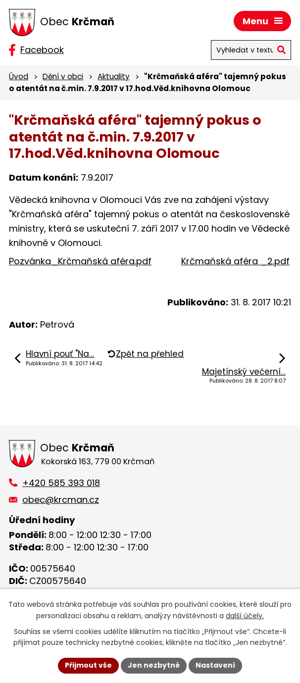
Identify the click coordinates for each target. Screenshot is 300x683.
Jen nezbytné (154, 665)
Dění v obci (63, 76)
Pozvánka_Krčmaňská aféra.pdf (80, 261)
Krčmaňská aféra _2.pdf (235, 261)
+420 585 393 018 (61, 483)
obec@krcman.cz (60, 499)
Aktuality (114, 76)
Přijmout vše (88, 665)
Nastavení (215, 665)
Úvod (18, 76)
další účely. (245, 616)
